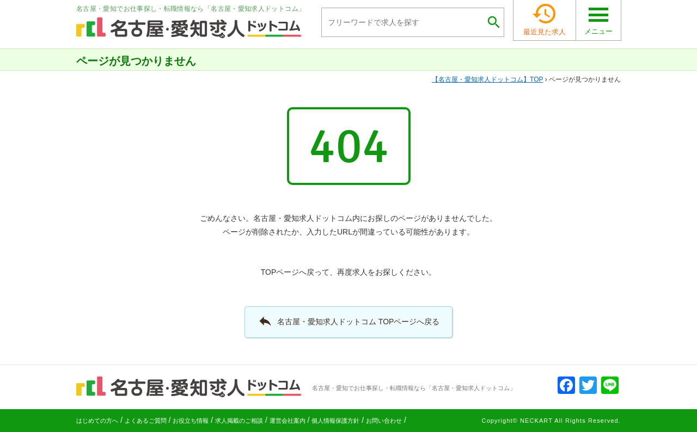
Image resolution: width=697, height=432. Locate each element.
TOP (487, 79)
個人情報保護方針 (335, 420)
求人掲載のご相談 (239, 420)
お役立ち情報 (191, 420)
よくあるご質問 (146, 420)
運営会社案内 (287, 420)
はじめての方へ (97, 420)
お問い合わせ (384, 420)
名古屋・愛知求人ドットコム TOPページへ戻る (349, 321)
